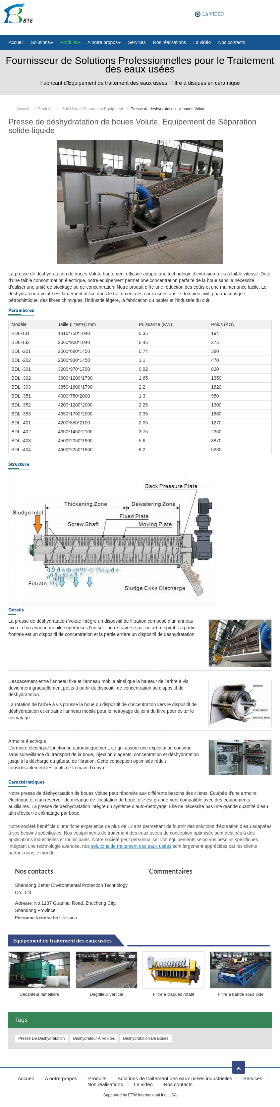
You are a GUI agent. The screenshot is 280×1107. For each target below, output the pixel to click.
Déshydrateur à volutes (94, 1038)
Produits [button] (70, 42)
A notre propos (61, 1078)
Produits (45, 109)
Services (137, 42)
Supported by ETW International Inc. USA (140, 1095)
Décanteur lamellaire (39, 994)
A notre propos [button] (104, 42)
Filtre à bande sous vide (240, 994)
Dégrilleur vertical (106, 994)
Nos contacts (231, 42)
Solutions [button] (42, 42)
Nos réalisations (169, 42)
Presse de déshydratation (41, 1038)
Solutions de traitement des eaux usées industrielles (175, 1078)
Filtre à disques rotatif (173, 994)
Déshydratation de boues (146, 1038)
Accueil (16, 42)
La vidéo (202, 42)
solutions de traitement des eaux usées (131, 846)
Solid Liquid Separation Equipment (92, 109)
